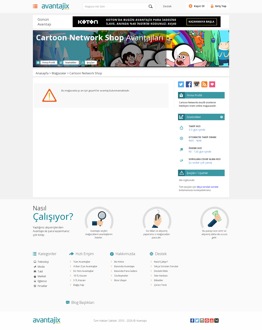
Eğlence (42, 281)
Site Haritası (161, 275)
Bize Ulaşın (120, 280)
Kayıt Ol (199, 6)
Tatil (40, 271)
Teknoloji (43, 261)
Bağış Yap (78, 285)
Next (225, 22)
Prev (67, 22)
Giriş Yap (220, 6)
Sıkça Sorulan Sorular (166, 266)
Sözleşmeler (121, 275)
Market (42, 276)
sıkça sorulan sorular (208, 186)
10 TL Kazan (80, 275)
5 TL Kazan (79, 280)
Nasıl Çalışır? (161, 261)
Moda (41, 266)
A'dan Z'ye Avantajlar (85, 266)
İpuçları (91, 62)
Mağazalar (59, 73)
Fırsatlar (42, 286)
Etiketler (158, 280)
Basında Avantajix (124, 266)
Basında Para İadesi (125, 271)
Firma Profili (48, 62)
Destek (167, 6)
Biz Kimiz (119, 261)
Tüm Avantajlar (81, 261)
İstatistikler (71, 62)
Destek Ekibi (161, 271)
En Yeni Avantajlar (83, 271)
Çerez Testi (160, 285)
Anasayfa (42, 73)
